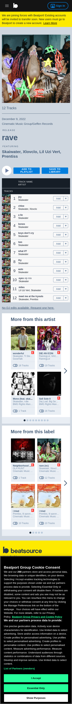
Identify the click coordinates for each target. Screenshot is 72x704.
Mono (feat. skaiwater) (25, 398)
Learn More (50, 23)
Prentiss (10, 156)
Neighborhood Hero (24, 465)
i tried (16, 511)
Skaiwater (11, 151)
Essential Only (36, 688)
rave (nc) (44, 465)
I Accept (36, 679)
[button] (6, 198)
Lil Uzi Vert (49, 151)
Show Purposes (36, 698)
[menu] (65, 198)
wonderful (18, 353)
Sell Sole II (45, 398)
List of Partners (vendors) (19, 669)
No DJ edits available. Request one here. (28, 307)
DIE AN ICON (46, 353)
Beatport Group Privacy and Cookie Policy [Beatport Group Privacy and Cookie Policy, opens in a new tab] (37, 617)
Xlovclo (30, 151)
